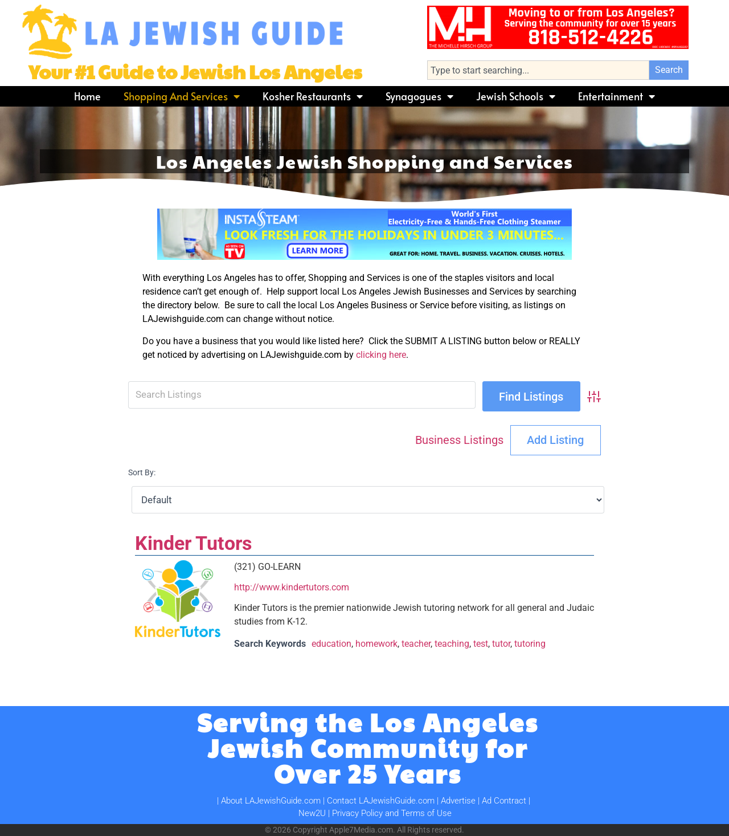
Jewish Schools (515, 96)
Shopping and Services (182, 96)
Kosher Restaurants (313, 96)
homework (376, 643)
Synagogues (419, 96)
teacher (416, 643)
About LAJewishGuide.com (271, 801)
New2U (312, 813)
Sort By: (141, 473)
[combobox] (538, 70)
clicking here (381, 354)
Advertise (458, 801)
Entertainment (616, 96)
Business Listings (459, 440)
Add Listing (555, 440)
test (480, 643)
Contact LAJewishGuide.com (381, 801)
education (331, 643)
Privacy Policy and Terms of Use (392, 813)
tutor (501, 643)
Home (87, 96)
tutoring (530, 643)
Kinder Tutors (193, 543)
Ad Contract (504, 801)
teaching (452, 643)
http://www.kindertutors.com (291, 587)
